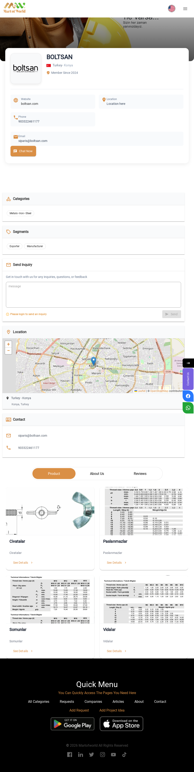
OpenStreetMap (159, 391)
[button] (172, 8)
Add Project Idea (112, 710)
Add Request (79, 710)
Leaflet (140, 391)
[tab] (54, 473)
